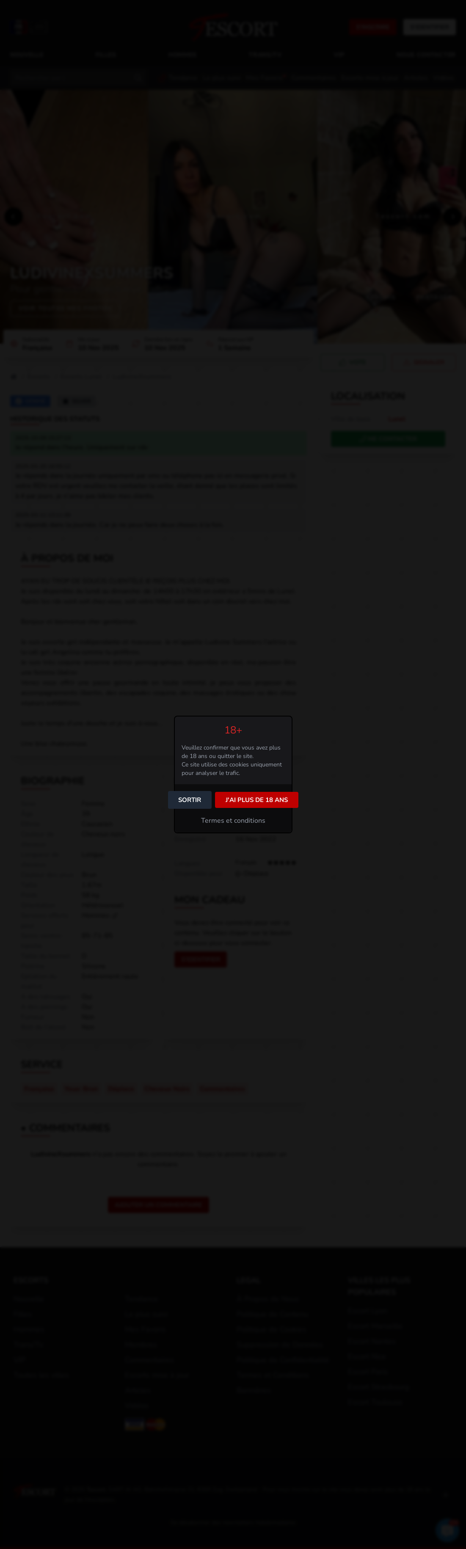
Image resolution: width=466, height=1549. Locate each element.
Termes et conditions (233, 820)
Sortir (189, 800)
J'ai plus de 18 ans (257, 800)
